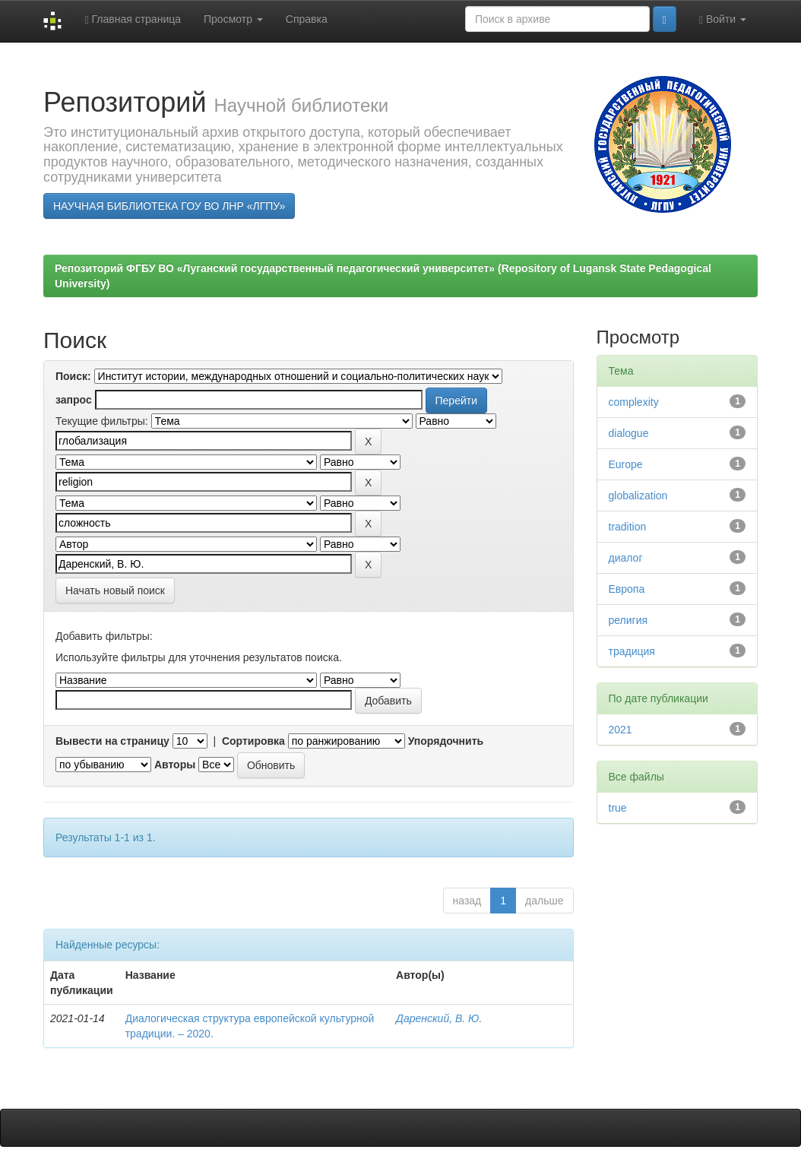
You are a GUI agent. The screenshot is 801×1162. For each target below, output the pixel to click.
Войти (722, 19)
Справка (307, 19)
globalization (638, 495)
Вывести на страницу (112, 741)
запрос (73, 400)
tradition (628, 527)
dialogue (629, 433)
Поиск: (73, 376)
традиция (632, 651)
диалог (626, 558)
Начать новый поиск (115, 590)
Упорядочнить (445, 741)
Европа (627, 589)
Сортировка (253, 741)
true (618, 808)
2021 (620, 729)
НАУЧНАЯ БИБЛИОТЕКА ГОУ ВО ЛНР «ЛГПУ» (169, 206)
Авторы (174, 764)
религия (628, 620)
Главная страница (132, 19)
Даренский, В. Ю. (439, 1018)
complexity (634, 402)
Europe (626, 464)
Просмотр (233, 19)
